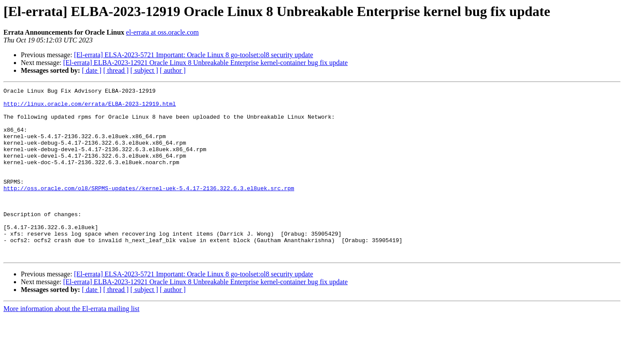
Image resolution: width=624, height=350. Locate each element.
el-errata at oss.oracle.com (162, 32)
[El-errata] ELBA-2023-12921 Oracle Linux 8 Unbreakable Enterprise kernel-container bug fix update (205, 62)
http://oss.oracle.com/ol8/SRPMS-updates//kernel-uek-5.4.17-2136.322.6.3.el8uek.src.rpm (148, 209)
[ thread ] (116, 70)
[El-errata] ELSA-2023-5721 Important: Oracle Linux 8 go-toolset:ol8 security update (193, 54)
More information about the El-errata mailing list (71, 342)
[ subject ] (144, 70)
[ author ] (173, 70)
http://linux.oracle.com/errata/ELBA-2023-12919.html (89, 107)
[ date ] (91, 70)
